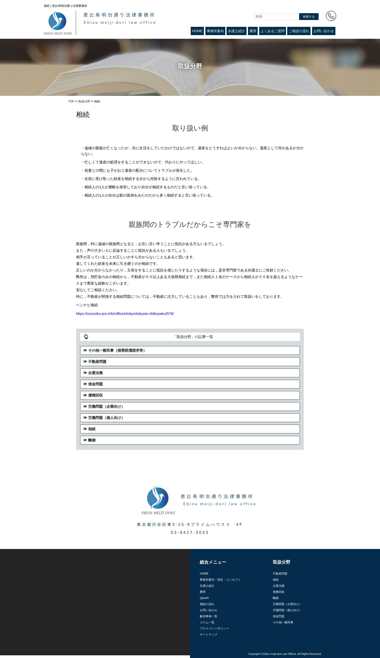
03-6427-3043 (190, 532)
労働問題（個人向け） (106, 418)
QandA (204, 598)
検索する (309, 16)
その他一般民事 (283, 622)
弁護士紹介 (236, 31)
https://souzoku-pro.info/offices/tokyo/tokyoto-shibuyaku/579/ (125, 313)
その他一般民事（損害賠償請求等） (117, 350)
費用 (252, 31)
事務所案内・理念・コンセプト (220, 579)
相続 (91, 429)
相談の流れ (207, 604)
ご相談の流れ (299, 31)
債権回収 (95, 395)
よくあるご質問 (273, 31)
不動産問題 (97, 361)
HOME (197, 31)
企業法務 (95, 373)
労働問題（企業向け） (106, 406)
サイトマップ (208, 634)
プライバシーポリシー (214, 628)
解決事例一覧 (208, 616)
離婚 (91, 440)
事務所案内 (215, 31)
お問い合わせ (324, 31)
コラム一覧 (207, 622)
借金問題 (95, 384)
